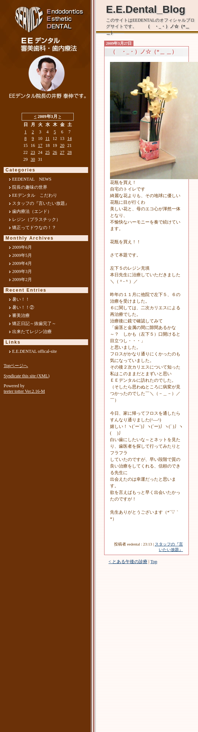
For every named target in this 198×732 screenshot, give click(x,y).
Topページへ (16, 365)
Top (153, 561)
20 (62, 145)
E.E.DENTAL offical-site (34, 351)
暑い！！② (23, 307)
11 (47, 138)
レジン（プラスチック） (36, 219)
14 (69, 138)
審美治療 (21, 315)
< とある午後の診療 (128, 561)
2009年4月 (22, 263)
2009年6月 (22, 247)
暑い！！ (21, 299)
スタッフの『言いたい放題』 (40, 203)
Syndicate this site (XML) (27, 375)
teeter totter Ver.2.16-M (24, 391)
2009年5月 (22, 255)
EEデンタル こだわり (34, 195)
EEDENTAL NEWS (31, 179)
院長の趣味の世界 (29, 187)
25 (47, 152)
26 (55, 152)
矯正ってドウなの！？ (34, 227)
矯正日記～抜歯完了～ (34, 323)
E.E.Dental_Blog (145, 9)
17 (40, 145)
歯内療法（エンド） (32, 211)
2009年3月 (22, 271)
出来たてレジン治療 (32, 331)
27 (62, 152)
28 (69, 152)
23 (33, 152)
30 (33, 159)
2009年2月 (22, 279)
